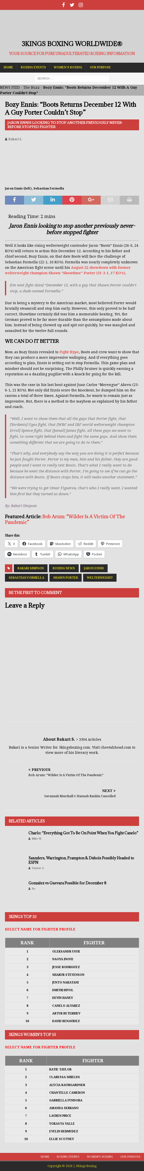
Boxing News (64, 568)
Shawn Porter (65, 577)
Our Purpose (100, 67)
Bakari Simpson (31, 568)
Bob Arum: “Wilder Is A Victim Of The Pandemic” (65, 519)
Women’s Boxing (68, 67)
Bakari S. (15, 139)
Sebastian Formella (26, 577)
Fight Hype (69, 352)
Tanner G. (38, 868)
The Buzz (31, 87)
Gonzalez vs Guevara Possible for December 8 (67, 883)
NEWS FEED (10, 87)
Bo (33, 888)
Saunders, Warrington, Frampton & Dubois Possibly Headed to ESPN (81, 860)
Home (8, 67)
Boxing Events (33, 67)
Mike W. (37, 838)
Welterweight (100, 577)
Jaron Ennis (94, 568)
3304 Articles (90, 739)
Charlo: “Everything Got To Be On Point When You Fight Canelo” (83, 833)
